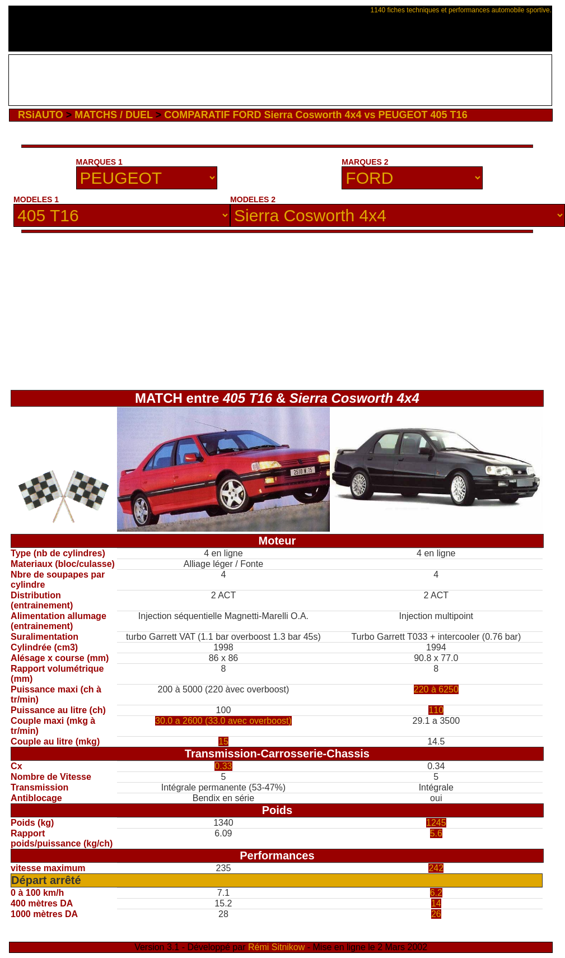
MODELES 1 (36, 199)
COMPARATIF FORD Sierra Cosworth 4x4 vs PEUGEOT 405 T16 (315, 114)
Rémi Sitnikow (276, 947)
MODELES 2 (253, 199)
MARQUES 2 (365, 161)
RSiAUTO (40, 114)
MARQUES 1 (99, 161)
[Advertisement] (280, 80)
